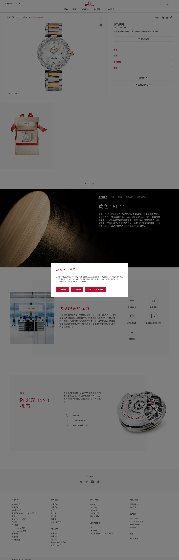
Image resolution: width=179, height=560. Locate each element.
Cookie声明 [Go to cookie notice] (82, 281)
